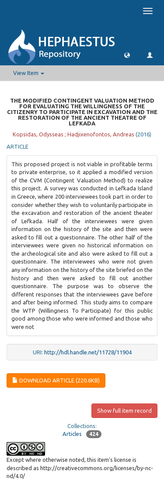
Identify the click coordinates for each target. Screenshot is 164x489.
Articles (72, 434)
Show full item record (124, 410)
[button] (127, 54)
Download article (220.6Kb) (56, 380)
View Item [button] (28, 73)
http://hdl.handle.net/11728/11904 (88, 352)
